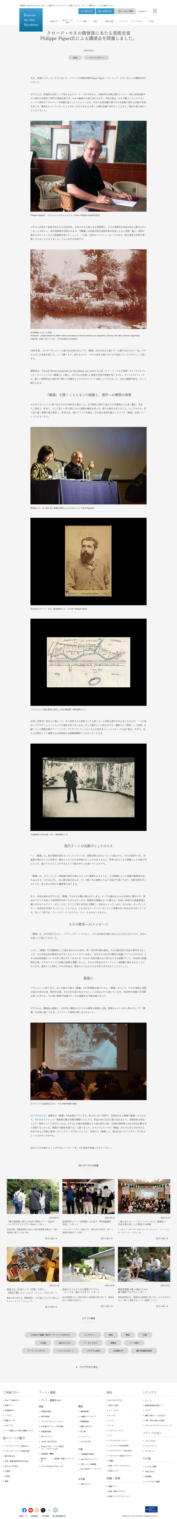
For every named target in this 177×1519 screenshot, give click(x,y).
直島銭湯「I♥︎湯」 (48, 1454)
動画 (6, 1481)
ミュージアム (114, 1410)
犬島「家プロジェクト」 (89, 1459)
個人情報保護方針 (59, 1516)
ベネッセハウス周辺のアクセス (120, 1456)
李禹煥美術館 (46, 1431)
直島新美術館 (46, 1411)
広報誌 (7, 1476)
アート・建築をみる (51, 1400)
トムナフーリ (85, 1436)
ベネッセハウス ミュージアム (52, 1421)
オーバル (112, 1415)
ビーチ (111, 1425)
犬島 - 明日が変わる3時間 (154, 1420)
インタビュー (90, 1335)
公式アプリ (9, 1425)
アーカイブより (90, 1343)
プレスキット (150, 1451)
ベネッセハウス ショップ (118, 1440)
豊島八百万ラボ (86, 1426)
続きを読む (50, 1238)
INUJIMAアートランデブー (90, 1470)
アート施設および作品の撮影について (19, 1430)
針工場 (82, 1431)
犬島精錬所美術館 (87, 1454)
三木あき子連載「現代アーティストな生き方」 (50, 1335)
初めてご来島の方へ (12, 1400)
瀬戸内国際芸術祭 (144, 1351)
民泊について (114, 1471)
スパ (110, 1435)
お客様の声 (118, 1351)
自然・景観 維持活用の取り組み (17, 1461)
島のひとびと (65, 1343)
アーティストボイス (36, 1351)
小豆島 (43, 1343)
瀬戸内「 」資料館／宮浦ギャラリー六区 (57, 1460)
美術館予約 (9, 1410)
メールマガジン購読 (152, 1481)
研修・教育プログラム (117, 1491)
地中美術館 (35, 1115)
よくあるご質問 (127, 8)
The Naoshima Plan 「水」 (52, 1466)
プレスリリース (150, 1446)
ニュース (148, 1400)
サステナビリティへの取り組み (120, 1450)
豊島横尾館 (84, 1421)
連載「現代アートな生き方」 (155, 1415)
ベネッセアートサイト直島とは (16, 1446)
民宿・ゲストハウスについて (119, 1466)
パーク (111, 1420)
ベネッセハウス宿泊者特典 (119, 1446)
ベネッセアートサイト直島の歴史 (17, 1451)
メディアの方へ (150, 1441)
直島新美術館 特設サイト (154, 1405)
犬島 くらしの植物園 (88, 1464)
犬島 (145, 1335)
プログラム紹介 (93, 1351)
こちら (97, 3)
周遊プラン (9, 1405)
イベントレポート (66, 1351)
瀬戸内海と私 (10, 1456)
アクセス (8, 1415)
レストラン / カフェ (116, 1430)
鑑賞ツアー (113, 1486)
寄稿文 (113, 1343)
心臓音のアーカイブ (87, 1416)
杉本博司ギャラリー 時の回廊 (52, 1426)
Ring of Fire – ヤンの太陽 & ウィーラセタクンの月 (52, 1448)
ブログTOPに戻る (88, 1367)
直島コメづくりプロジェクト (119, 1496)
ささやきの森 (85, 1441)
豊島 (128, 1335)
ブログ (147, 1410)
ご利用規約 (45, 1516)
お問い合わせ (150, 1471)
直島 (111, 1335)
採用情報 (148, 1476)
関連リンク (23, 1516)
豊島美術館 (84, 1411)
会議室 (111, 1461)
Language (141, 8)
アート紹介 (134, 1343)
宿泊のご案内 (114, 1405)
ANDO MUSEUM (49, 1441)
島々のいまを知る (11, 1466)
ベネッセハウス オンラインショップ (158, 1425)
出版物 (7, 1471)
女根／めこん (85, 1484)
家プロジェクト (47, 1436)
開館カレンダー (11, 1420)
